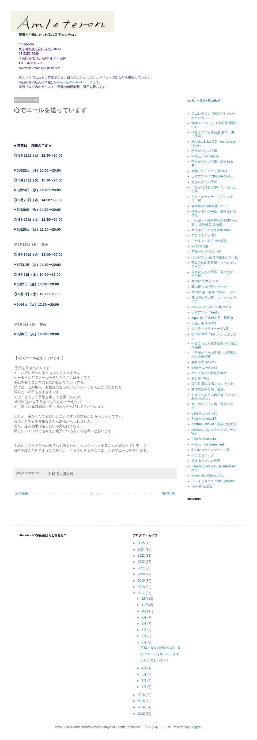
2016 (142, 695)
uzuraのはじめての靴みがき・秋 (214, 257)
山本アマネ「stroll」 (206, 312)
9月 (144, 617)
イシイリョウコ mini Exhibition (213, 481)
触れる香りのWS (203, 362)
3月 (144, 674)
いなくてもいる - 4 (154, 660)
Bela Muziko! (210, 100)
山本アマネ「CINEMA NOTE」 (213, 176)
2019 (142, 581)
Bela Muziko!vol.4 (204, 439)
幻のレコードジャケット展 (210, 450)
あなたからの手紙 (204, 182)
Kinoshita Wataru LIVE (207, 475)
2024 (142, 549)
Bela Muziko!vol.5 (204, 419)
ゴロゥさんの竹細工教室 (209, 373)
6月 (144, 636)
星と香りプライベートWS (210, 329)
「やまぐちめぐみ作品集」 (210, 241)
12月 (145, 598)
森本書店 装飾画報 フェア (210, 206)
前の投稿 (168, 493)
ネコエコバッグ (202, 455)
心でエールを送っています (160, 654)
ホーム (95, 493)
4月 (144, 668)
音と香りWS (200, 378)
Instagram (60, 82)
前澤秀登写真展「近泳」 (209, 389)
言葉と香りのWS (203, 323)
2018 (142, 587)
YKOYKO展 (199, 246)
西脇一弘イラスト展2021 (209, 171)
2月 (144, 681)
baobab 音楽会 (202, 486)
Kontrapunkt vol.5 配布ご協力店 (214, 424)
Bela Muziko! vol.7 (204, 367)
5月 (144, 642)
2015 (142, 701)
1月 (144, 687)
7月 (144, 630)
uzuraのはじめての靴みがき (211, 307)
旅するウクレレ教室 (205, 461)
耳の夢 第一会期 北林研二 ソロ (213, 292)
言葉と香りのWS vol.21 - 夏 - (162, 648)
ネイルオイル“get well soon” (211, 230)
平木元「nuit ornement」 (209, 444)
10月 (145, 611)
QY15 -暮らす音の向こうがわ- (213, 384)
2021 (142, 568)
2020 (142, 574)
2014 (142, 707)
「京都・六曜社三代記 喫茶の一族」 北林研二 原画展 (214, 222)
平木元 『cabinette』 (206, 156)
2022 (142, 562)
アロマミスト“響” (203, 235)
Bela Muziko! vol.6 (204, 413)
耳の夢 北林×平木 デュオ (209, 287)
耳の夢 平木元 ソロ (205, 281)
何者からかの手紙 (204, 151)
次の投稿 (21, 493)
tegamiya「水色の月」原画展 (212, 318)
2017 (142, 593)
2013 (142, 713)
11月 (145, 605)
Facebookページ (81, 82)
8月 (144, 623)
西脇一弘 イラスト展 (206, 252)
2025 (142, 543)
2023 (142, 555)
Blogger (196, 727)
